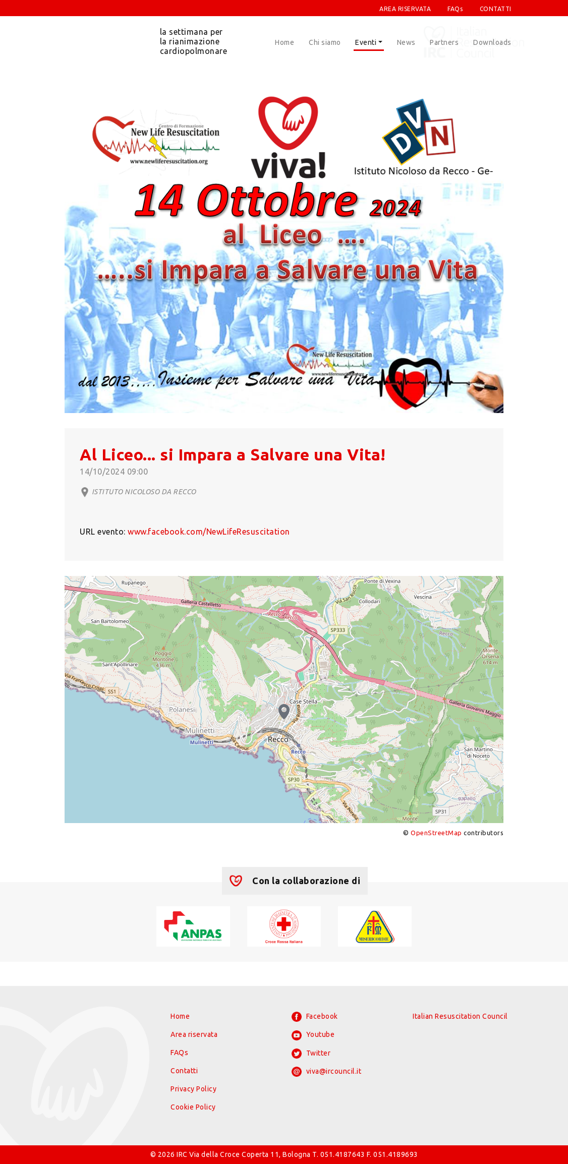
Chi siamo (325, 42)
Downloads (492, 42)
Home (284, 42)
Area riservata (194, 1034)
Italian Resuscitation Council (460, 1016)
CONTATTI (496, 9)
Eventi (365, 42)
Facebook (315, 1017)
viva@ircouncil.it (326, 1072)
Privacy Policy (193, 1089)
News (406, 42)
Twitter (311, 1054)
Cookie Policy (193, 1107)
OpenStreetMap (436, 832)
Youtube (313, 1035)
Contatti (184, 1071)
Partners (444, 42)
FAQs (455, 9)
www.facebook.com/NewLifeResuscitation (209, 531)
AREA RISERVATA (405, 9)
